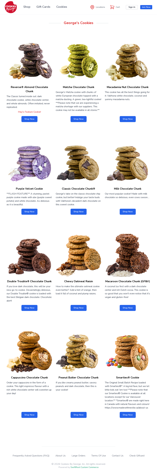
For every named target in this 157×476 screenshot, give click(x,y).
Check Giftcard (136, 455)
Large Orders (78, 455)
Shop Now (29, 119)
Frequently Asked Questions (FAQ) (31, 455)
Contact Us (117, 455)
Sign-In (132, 7)
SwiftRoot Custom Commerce (85, 467)
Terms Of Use (98, 455)
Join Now (146, 7)
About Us (60, 455)
